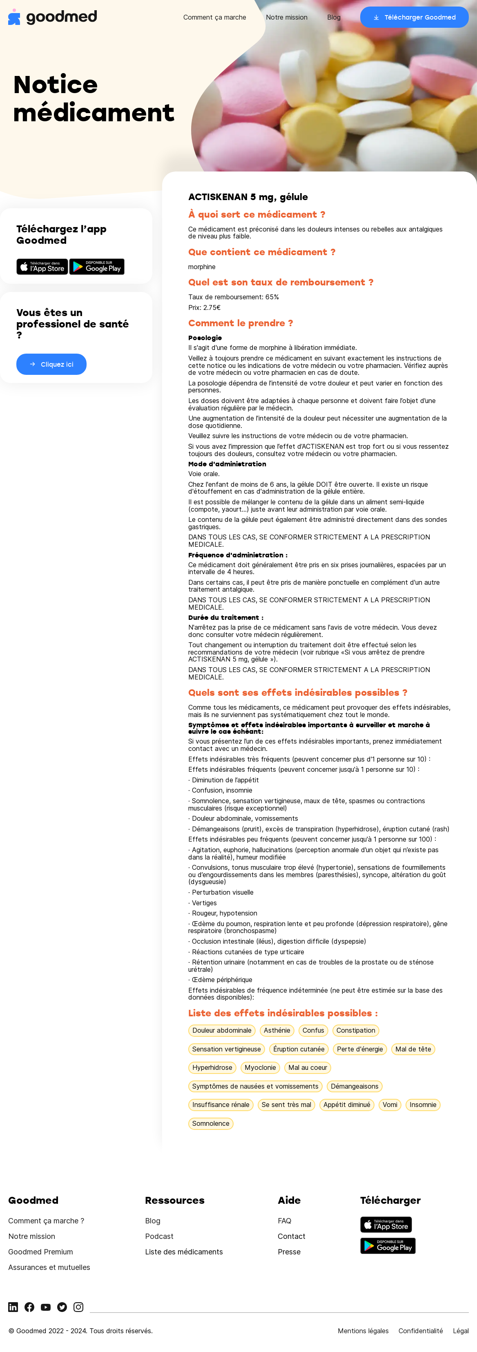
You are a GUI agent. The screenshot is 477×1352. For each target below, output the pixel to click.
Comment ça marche (214, 17)
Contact (291, 1236)
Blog (334, 17)
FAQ (285, 1220)
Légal (461, 1331)
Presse (289, 1251)
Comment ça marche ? (46, 1220)
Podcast (159, 1236)
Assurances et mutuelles (49, 1267)
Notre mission (287, 17)
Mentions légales (363, 1331)
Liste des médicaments (184, 1251)
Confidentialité (421, 1331)
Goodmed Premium (40, 1251)
